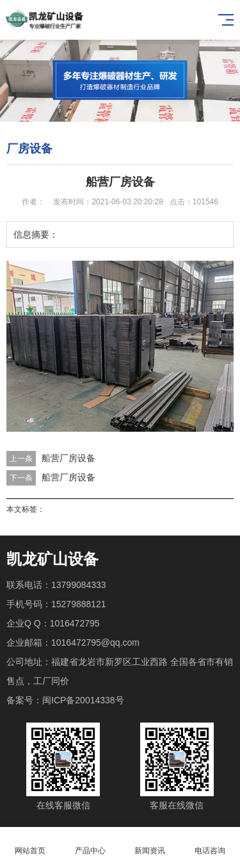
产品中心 (90, 843)
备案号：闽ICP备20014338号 (65, 700)
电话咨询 (210, 843)
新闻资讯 (150, 843)
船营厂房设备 (68, 458)
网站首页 (30, 843)
